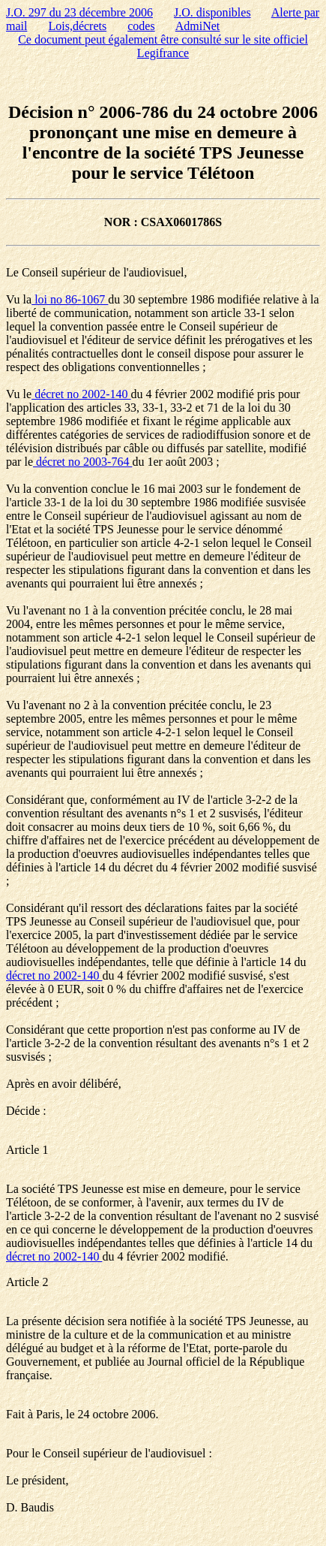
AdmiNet (197, 26)
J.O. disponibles (212, 12)
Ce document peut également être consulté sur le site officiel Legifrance (163, 46)
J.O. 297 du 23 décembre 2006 (79, 12)
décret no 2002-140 (80, 394)
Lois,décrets (77, 26)
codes (140, 26)
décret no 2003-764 (82, 461)
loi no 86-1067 (69, 299)
